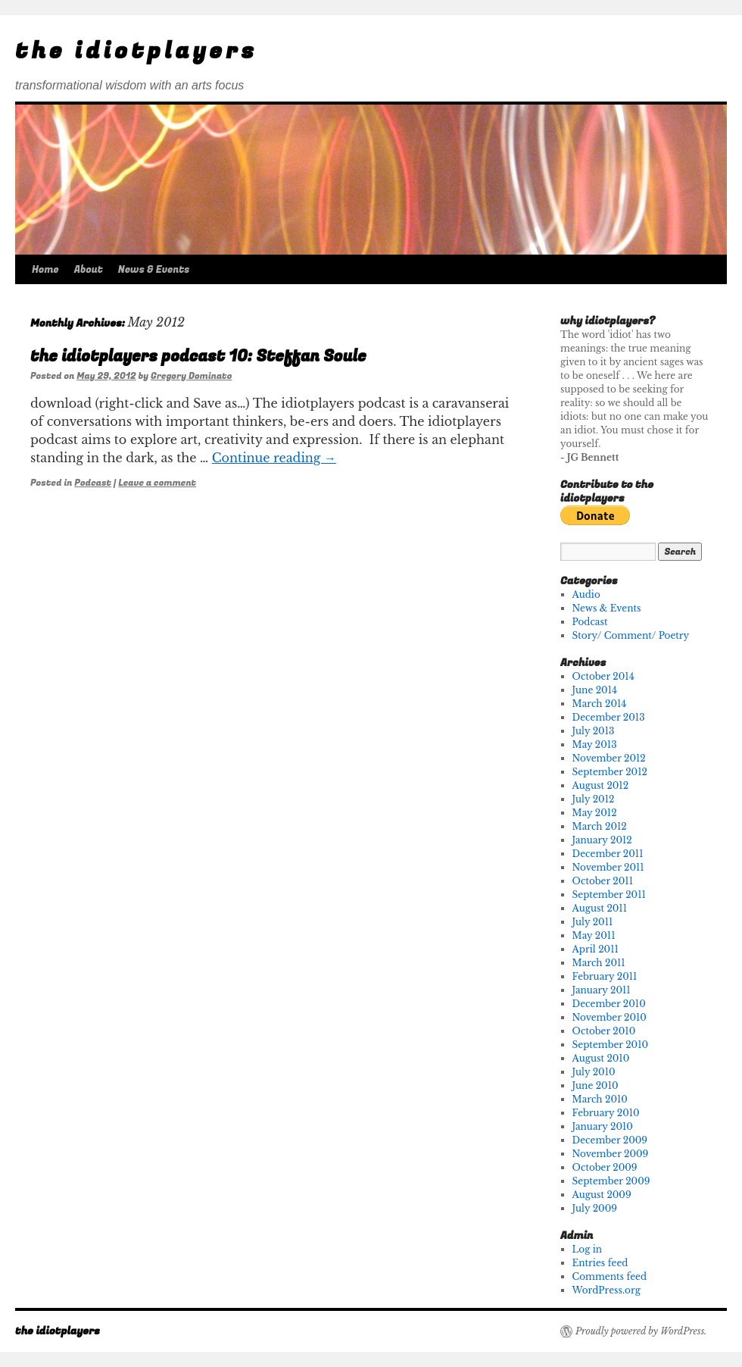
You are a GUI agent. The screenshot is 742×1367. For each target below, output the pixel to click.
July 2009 (594, 1208)
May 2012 (594, 812)
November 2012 (609, 758)
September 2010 (610, 1044)
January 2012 (602, 840)
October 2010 (604, 1031)
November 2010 (609, 1017)
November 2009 (610, 1153)
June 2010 (595, 1085)
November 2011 (608, 867)
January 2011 (601, 990)
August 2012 (600, 785)
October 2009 (605, 1167)
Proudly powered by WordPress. (640, 1331)
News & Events (154, 269)
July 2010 (594, 1072)
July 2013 (593, 731)
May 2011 (594, 935)
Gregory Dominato (191, 376)
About (88, 269)
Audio (586, 594)
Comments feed (609, 1276)
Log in (587, 1249)
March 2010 (600, 1099)
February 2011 (605, 976)
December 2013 (608, 717)
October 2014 (603, 676)
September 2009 (611, 1181)
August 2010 (601, 1058)
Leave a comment (157, 483)
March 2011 (598, 962)
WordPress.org (606, 1290)
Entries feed (600, 1262)
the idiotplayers (136, 51)
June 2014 (594, 690)
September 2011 (609, 894)
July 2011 (592, 921)
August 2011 (599, 908)
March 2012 (599, 826)
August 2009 (601, 1194)
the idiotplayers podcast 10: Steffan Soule (198, 356)
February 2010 (606, 1112)
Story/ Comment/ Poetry (631, 635)
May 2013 (594, 744)
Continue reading (274, 457)
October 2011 (602, 881)
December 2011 (608, 853)
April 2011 (595, 949)
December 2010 (609, 1003)
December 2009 (610, 1140)
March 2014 (599, 703)
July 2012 (593, 799)
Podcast (92, 483)
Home (45, 269)
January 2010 (602, 1126)
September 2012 (609, 771)
